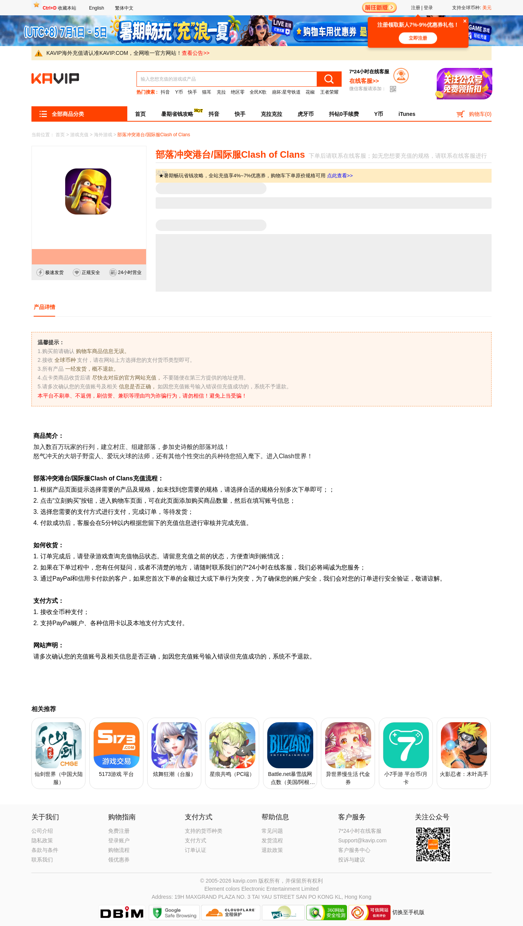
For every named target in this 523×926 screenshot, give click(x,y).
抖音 (165, 92)
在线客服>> (364, 81)
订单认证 (195, 850)
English (96, 8)
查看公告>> (195, 53)
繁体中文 (124, 8)
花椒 (310, 92)
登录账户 (119, 840)
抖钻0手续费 (344, 114)
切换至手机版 (408, 912)
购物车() (474, 113)
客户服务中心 (354, 850)
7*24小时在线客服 (360, 831)
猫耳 (206, 92)
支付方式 (195, 840)
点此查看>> (340, 175)
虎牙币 (306, 114)
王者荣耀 (329, 92)
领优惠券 (119, 860)
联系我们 (42, 860)
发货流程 (272, 840)
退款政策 (272, 850)
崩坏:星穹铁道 (286, 92)
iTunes (406, 114)
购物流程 (119, 850)
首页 (140, 114)
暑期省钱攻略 (181, 112)
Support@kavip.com (362, 840)
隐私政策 (42, 840)
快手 (192, 92)
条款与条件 (44, 850)
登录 (428, 7)
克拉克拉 (271, 114)
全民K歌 (258, 92)
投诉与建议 (351, 860)
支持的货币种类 (203, 831)
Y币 (179, 92)
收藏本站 (59, 8)
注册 (415, 7)
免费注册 (119, 831)
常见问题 (272, 831)
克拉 (221, 92)
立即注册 (418, 40)
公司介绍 (42, 831)
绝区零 (238, 92)
